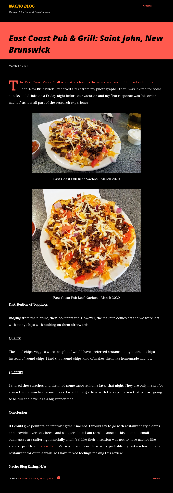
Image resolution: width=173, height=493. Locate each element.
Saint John (46, 478)
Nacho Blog (22, 6)
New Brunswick (28, 478)
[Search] (147, 6)
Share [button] (156, 478)
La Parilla (46, 446)
